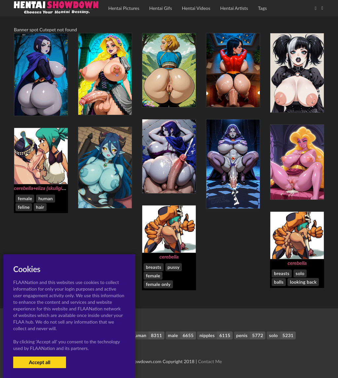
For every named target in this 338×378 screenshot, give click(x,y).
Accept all (39, 362)
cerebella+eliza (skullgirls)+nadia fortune (56, 188)
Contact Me (210, 361)
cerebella (169, 257)
